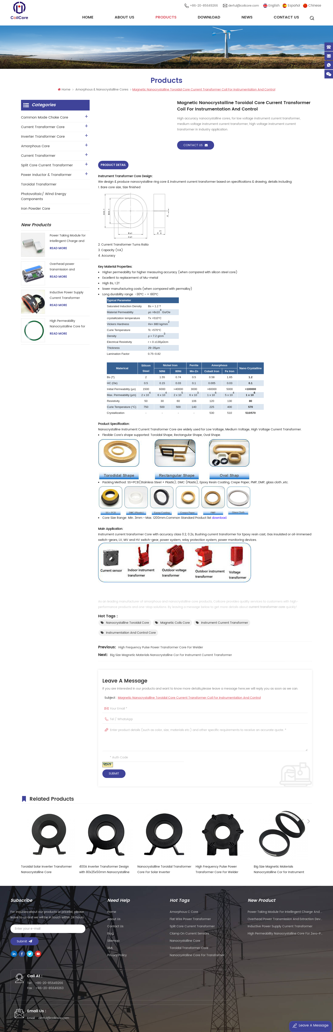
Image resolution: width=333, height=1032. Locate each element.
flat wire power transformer (190, 920)
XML (110, 949)
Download (209, 18)
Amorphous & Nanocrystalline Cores (101, 91)
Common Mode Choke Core (44, 119)
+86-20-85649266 (205, 6)
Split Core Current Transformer (47, 167)
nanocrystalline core (185, 942)
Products (165, 18)
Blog (110, 935)
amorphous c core (184, 913)
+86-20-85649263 (54, 992)
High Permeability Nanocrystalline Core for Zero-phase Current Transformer (67, 326)
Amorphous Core (35, 148)
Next (308, 800)
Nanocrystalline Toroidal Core (127, 624)
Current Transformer (38, 158)
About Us (124, 18)
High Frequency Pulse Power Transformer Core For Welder (160, 648)
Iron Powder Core (35, 210)
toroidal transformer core (189, 949)
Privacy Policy (117, 956)
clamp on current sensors (189, 935)
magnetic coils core (175, 624)
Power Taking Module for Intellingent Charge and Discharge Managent (68, 240)
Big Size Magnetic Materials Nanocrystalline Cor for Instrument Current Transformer (171, 656)
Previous (302, 800)
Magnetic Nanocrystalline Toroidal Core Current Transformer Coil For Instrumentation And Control (189, 699)
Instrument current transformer (224, 624)
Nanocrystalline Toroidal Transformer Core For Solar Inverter (164, 871)
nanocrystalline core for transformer (197, 956)
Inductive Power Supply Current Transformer (66, 297)
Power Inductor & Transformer (46, 177)
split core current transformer (192, 927)
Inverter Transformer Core (43, 138)
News (247, 18)
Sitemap (113, 942)
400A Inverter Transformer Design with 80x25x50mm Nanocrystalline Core (104, 871)
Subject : (182, 699)
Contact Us (286, 18)
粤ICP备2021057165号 (234, 1016)
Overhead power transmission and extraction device (62, 269)
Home (87, 18)
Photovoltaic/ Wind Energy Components (43, 198)
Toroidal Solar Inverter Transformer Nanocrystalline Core (46, 871)
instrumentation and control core (131, 634)
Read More (58, 250)
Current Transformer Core (43, 129)
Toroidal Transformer (38, 186)
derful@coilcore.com (245, 6)
